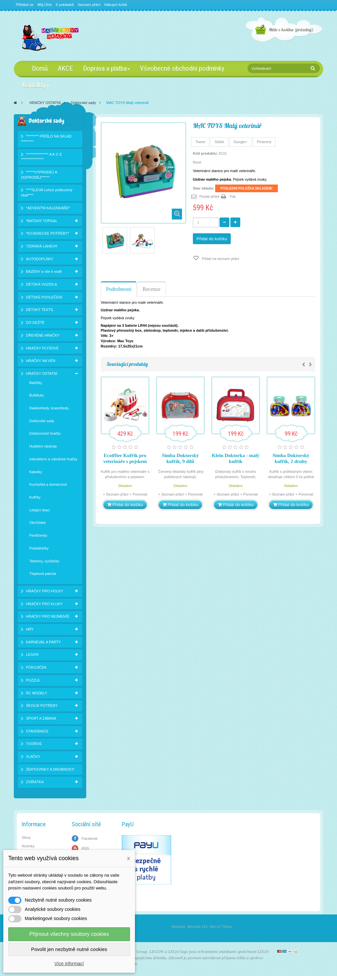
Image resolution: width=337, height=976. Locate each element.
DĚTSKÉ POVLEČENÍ (44, 297)
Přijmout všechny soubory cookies (69, 934)
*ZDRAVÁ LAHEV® (41, 246)
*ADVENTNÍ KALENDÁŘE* (48, 208)
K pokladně (65, 5)
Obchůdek (37, 523)
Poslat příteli (209, 196)
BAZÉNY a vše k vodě (44, 271)
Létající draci (39, 510)
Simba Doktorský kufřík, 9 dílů (180, 458)
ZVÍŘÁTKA (35, 782)
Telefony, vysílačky (44, 561)
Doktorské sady (83, 103)
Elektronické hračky (45, 433)
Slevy (26, 837)
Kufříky (34, 497)
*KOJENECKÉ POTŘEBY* (47, 233)
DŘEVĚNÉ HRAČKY (43, 335)
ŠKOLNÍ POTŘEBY (42, 705)
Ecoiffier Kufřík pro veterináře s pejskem (125, 458)
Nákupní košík (115, 5)
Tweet (200, 142)
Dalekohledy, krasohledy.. (49, 408)
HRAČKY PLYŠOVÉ (42, 348)
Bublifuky (36, 395)
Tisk (232, 196)
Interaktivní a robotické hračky (53, 459)
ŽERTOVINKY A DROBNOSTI (50, 769)
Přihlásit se (25, 5)
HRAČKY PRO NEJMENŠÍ (47, 616)
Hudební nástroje (43, 446)
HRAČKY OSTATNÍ (45, 103)
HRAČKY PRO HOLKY (44, 591)
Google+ (240, 142)
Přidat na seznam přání (220, 259)
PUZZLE (33, 680)
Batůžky (35, 383)
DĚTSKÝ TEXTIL (40, 310)
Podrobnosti (118, 289)
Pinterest (264, 142)
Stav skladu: (203, 188)
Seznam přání (89, 5)
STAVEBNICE (37, 731)
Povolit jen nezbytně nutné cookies (69, 949)
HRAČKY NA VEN (40, 361)
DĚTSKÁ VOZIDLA (41, 284)
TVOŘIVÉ (34, 744)
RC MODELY (36, 693)
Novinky (28, 846)
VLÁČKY (33, 756)
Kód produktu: (205, 153)
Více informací (69, 963)
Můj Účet (45, 5)
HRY (30, 629)
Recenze (151, 289)
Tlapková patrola (42, 574)
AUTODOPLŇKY (39, 259)
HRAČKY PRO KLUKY (44, 604)
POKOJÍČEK (36, 667)
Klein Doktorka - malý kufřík (236, 458)
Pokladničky (39, 548)
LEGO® (32, 654)
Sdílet (219, 142)
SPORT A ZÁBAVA (41, 718)
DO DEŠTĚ (35, 322)
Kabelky (35, 472)
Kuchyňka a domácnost (48, 484)
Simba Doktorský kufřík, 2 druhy (290, 458)
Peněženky (38, 535)
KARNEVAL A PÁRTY (43, 642)
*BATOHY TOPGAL (42, 221)
